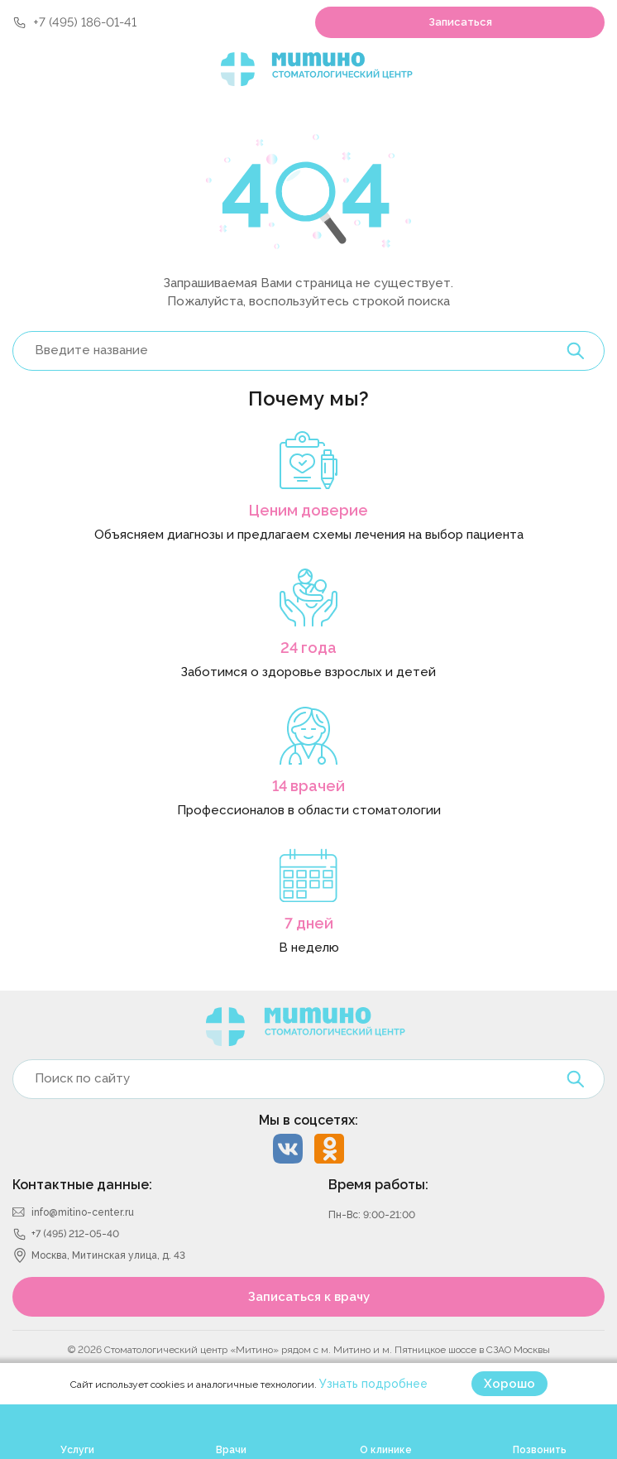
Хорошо (509, 1383)
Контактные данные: (82, 1185)
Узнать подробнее (373, 1383)
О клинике (386, 1450)
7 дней (309, 923)
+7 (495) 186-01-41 (84, 22)
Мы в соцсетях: (308, 1120)
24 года (308, 647)
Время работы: (378, 1185)
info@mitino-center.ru (82, 1212)
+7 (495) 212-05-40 (75, 1234)
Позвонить (540, 1450)
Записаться (460, 22)
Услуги (77, 1450)
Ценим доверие (308, 510)
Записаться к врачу (309, 1296)
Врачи (231, 1450)
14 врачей (308, 785)
